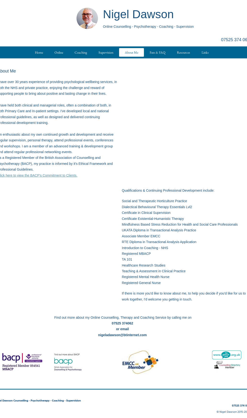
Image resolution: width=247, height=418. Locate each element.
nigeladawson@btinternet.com (122, 335)
